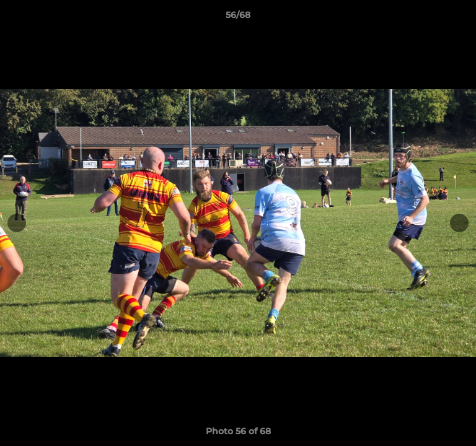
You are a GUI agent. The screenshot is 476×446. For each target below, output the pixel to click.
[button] (461, 18)
